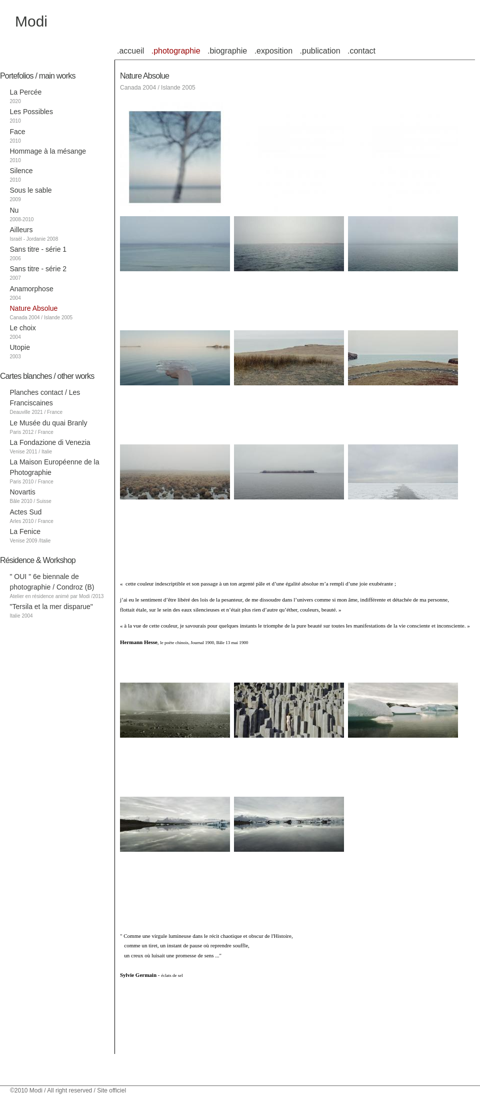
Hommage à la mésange (48, 151)
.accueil (130, 51)
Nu (14, 210)
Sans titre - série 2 (38, 269)
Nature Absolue (34, 308)
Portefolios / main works (38, 76)
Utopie (20, 347)
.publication (320, 51)
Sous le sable (31, 190)
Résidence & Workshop (38, 560)
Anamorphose (32, 289)
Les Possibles (31, 112)
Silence (21, 171)
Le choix (23, 328)
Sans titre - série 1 (38, 249)
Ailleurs (21, 230)
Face (18, 132)
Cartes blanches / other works (47, 376)
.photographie (176, 51)
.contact (362, 51)
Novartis (23, 492)
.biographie (227, 51)
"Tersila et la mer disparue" (51, 607)
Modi (31, 21)
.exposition (273, 51)
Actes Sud (26, 512)
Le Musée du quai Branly (49, 423)
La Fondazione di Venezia (50, 442)
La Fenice (25, 531)
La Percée (26, 92)
